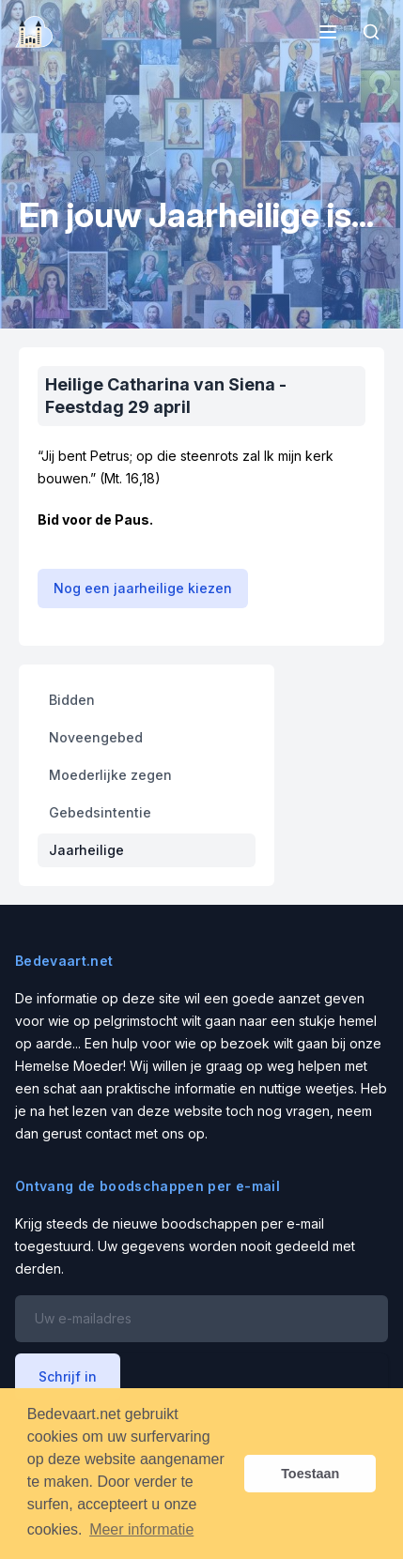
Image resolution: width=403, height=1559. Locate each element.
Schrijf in (68, 1376)
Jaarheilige (86, 850)
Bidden (72, 700)
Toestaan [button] (310, 1473)
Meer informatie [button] (141, 1529)
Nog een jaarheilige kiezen (143, 588)
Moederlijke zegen (110, 775)
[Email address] (201, 1318)
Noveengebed (96, 737)
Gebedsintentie (100, 812)
